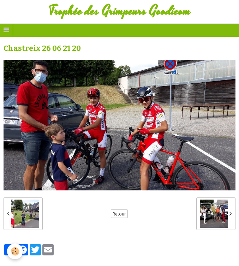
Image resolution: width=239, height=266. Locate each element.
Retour (119, 214)
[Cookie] (15, 251)
